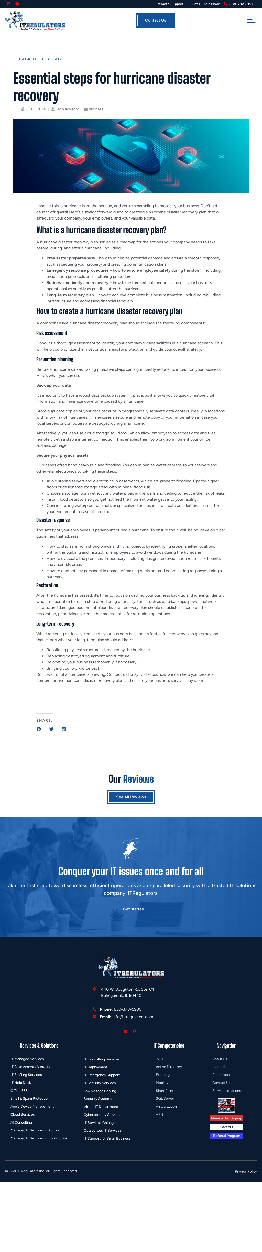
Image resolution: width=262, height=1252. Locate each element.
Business (96, 109)
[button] (39, 729)
